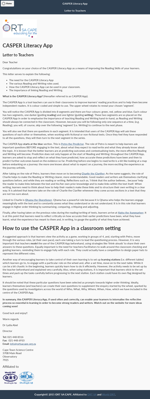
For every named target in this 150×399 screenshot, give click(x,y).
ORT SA (91, 394)
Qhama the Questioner (38, 199)
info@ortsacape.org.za (23, 343)
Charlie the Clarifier (93, 173)
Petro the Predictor (72, 143)
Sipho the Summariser (130, 212)
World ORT (108, 394)
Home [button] (9, 3)
